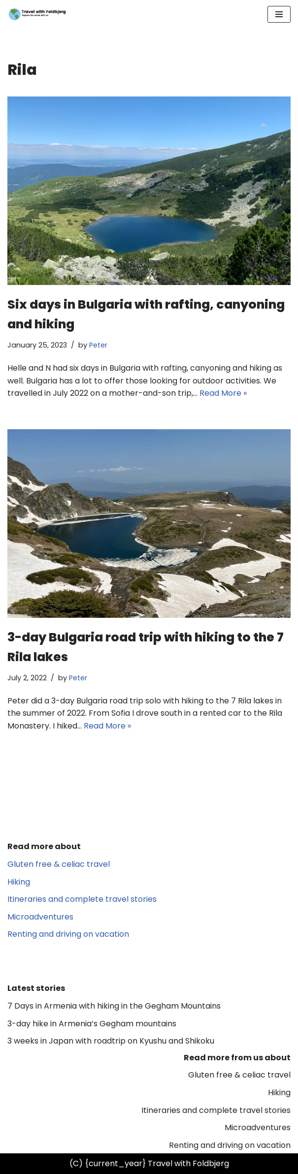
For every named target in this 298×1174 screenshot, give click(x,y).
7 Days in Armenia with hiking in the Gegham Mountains (114, 1006)
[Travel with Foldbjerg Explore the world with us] (36, 14)
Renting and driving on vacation (68, 934)
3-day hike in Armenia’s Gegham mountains (91, 1023)
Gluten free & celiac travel (58, 864)
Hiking (18, 882)
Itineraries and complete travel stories (82, 899)
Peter (98, 345)
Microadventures (40, 916)
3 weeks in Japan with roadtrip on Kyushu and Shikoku (110, 1041)
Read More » (223, 393)
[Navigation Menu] (279, 14)
